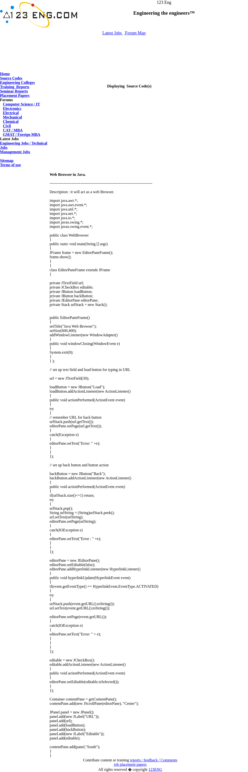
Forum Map (135, 33)
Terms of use (10, 165)
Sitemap (6, 160)
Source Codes (11, 78)
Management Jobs (15, 152)
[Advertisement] (124, 51)
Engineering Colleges (17, 82)
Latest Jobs (112, 33)
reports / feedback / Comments (153, 760)
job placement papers (130, 764)
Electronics (12, 108)
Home (5, 74)
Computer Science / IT (21, 104)
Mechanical (12, 117)
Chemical (11, 121)
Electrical (11, 113)
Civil (7, 126)
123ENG (155, 769)
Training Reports (14, 87)
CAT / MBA (13, 130)
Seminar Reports (14, 91)
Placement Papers (14, 95)
